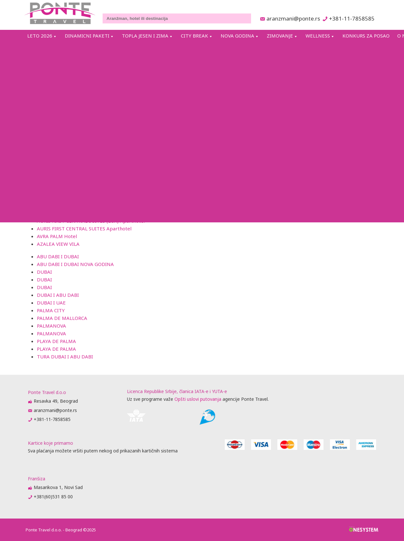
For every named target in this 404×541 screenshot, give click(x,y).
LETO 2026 (39, 35)
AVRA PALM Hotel (57, 236)
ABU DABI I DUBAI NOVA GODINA (75, 264)
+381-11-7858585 (351, 18)
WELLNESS (318, 35)
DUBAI (44, 272)
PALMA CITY (51, 310)
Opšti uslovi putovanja (197, 399)
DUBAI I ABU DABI (58, 295)
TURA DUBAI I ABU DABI (65, 356)
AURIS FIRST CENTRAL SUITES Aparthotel (84, 228)
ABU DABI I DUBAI (58, 256)
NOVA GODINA (237, 35)
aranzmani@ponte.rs (291, 18)
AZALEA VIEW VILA (58, 244)
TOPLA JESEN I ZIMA (145, 35)
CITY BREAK (194, 35)
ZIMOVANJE (280, 35)
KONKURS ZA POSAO (366, 35)
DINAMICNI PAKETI (87, 35)
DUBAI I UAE (51, 302)
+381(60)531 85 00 (53, 497)
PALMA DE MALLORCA (62, 318)
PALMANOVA (51, 325)
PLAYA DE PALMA (56, 341)
